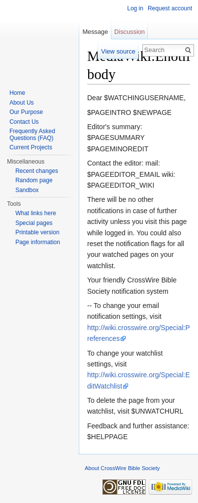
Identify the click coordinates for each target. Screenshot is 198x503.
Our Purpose (26, 112)
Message (95, 31)
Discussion (129, 31)
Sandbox (26, 190)
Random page (33, 180)
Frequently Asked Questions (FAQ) (32, 134)
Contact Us (23, 121)
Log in (135, 8)
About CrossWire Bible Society (122, 468)
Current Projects (30, 147)
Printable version (37, 232)
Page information (37, 242)
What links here (35, 213)
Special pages (33, 223)
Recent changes (36, 171)
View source (118, 51)
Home (17, 92)
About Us (21, 102)
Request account (170, 8)
